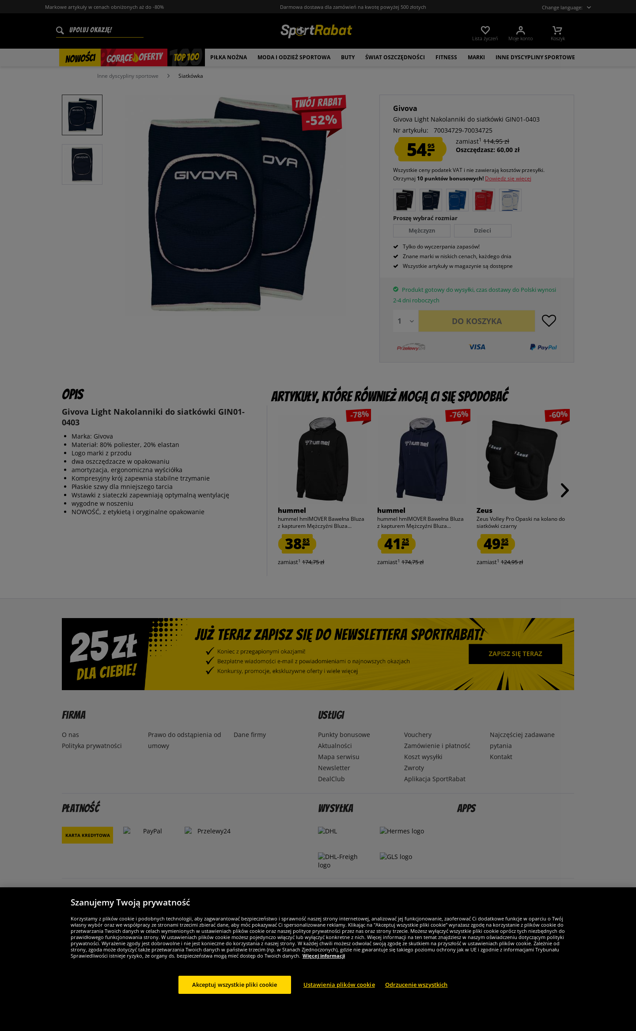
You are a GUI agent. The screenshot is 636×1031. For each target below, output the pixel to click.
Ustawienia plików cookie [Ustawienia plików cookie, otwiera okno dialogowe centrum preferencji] (339, 996)
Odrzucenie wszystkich (416, 996)
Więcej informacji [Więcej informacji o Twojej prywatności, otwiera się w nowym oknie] (324, 966)
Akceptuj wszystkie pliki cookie (234, 996)
